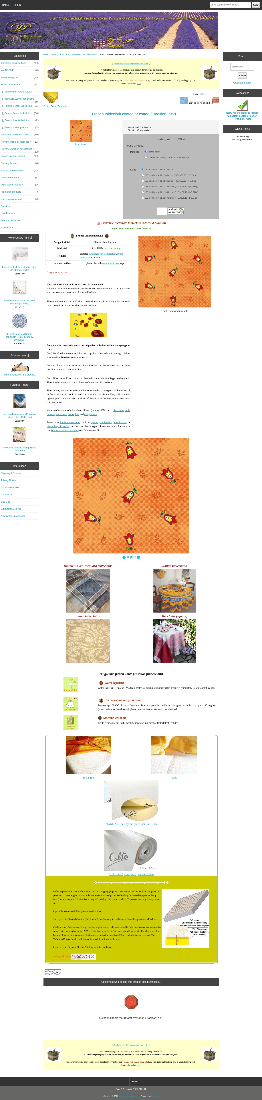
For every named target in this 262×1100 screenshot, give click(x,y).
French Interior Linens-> (20, 156)
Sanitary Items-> (20, 163)
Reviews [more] (20, 355)
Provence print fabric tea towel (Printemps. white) (19, 292)
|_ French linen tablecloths (20, 120)
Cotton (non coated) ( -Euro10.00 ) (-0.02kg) (168, 157)
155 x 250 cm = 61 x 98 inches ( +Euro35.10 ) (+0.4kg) (170, 181)
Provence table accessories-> (20, 141)
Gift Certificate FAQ (11, 509)
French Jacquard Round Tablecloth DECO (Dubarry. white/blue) (20, 327)
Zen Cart (155, 1096)
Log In (17, 4)
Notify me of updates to (242, 110)
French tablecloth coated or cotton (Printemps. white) (19, 259)
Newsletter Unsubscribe (13, 516)
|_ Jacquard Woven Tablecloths (20, 99)
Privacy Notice (8, 480)
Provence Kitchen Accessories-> (20, 150)
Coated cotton (153, 151)
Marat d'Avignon (20, 77)
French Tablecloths (60, 54)
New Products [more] (19, 237)
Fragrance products (20, 191)
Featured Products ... (12, 220)
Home (5, 4)
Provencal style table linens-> (20, 134)
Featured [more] (19, 384)
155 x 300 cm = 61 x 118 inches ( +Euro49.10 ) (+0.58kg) (171, 186)
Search (242, 56)
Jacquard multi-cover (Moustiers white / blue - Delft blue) (19, 406)
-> (20, 84)
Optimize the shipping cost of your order (131, 64)
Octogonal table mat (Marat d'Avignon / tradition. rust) (131, 1017)
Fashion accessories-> (20, 170)
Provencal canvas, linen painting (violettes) (19, 439)
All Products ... (8, 227)
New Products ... (9, 213)
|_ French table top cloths (20, 127)
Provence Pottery (20, 177)
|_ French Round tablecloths (20, 113)
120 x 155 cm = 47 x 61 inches (159, 170)
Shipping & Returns (11, 473)
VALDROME (20, 70)
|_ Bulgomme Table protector (20, 91)
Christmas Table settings (20, 63)
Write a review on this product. (19, 369)
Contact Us (6, 494)
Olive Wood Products (20, 184)
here (139, 83)
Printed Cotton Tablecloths (84, 54)
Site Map (5, 501)
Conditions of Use (10, 487)
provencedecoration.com (129, 1096)
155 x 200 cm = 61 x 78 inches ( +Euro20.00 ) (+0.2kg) (170, 175)
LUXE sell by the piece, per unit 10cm (131, 874)
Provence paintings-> (20, 199)
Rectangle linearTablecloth (102, 253)
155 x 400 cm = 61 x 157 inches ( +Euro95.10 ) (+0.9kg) (171, 198)
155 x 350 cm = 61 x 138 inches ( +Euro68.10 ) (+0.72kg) (171, 192)
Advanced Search (242, 82)
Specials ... (6, 206)
